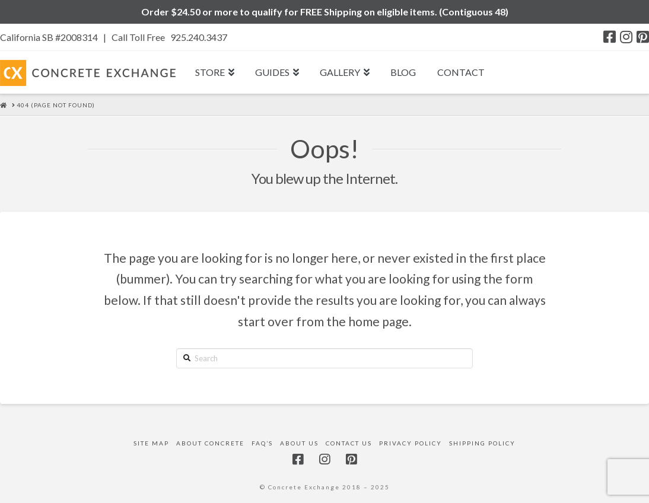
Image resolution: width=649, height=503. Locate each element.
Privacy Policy (410, 443)
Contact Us (349, 443)
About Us (299, 443)
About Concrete (210, 443)
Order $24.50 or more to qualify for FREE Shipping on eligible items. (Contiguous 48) (324, 11)
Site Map (151, 443)
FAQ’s (262, 443)
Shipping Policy (482, 443)
